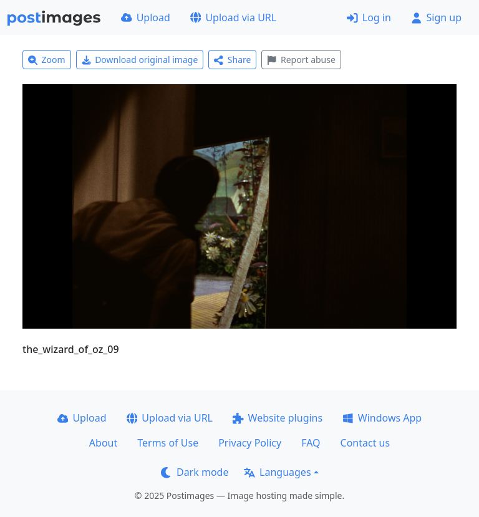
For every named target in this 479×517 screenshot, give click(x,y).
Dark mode (194, 472)
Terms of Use (167, 443)
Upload (145, 17)
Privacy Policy (249, 443)
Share (232, 59)
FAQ (310, 443)
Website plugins (277, 418)
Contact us (365, 443)
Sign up (436, 17)
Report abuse (301, 59)
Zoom (46, 59)
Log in (369, 17)
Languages (277, 472)
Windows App (382, 418)
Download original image (140, 59)
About (103, 443)
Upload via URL (233, 17)
